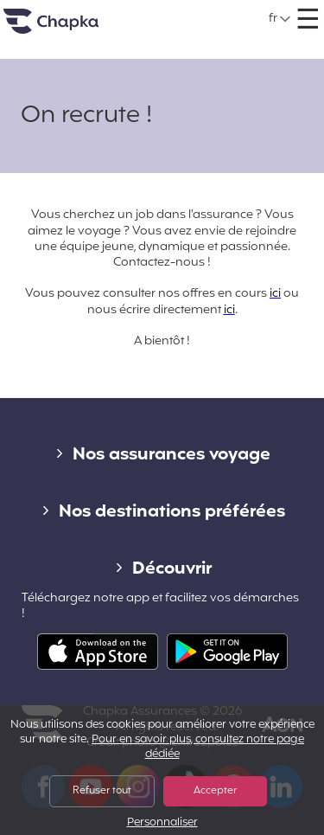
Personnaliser (162, 823)
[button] (280, 19)
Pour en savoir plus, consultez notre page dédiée (198, 747)
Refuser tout (102, 791)
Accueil (72, 28)
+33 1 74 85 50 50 (183, 12)
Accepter (215, 791)
